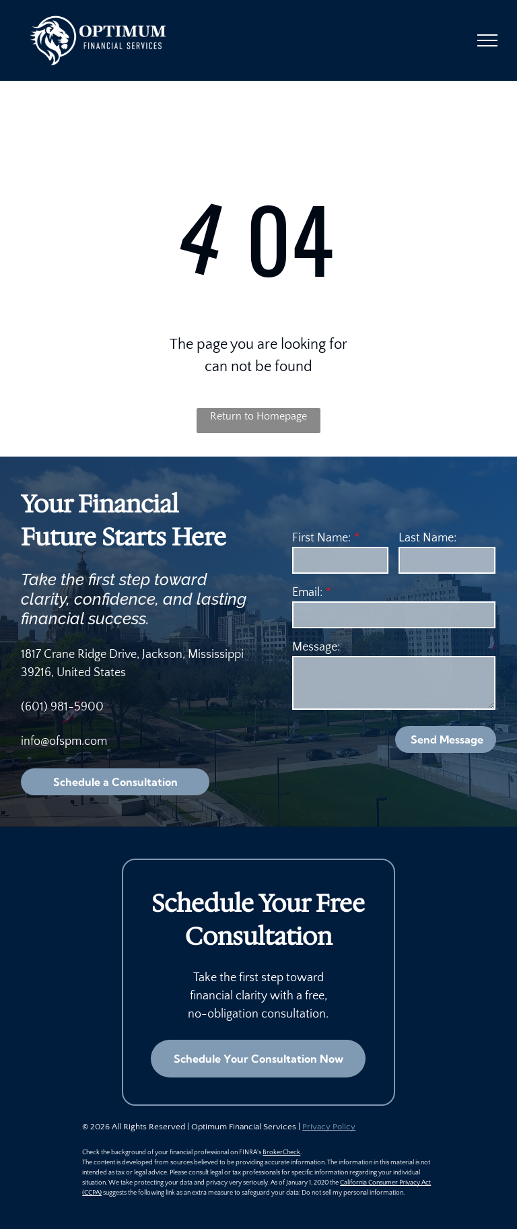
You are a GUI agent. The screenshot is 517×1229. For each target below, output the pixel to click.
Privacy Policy (328, 1126)
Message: (316, 647)
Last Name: (427, 538)
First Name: (321, 538)
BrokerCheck (281, 1152)
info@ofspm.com (64, 741)
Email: (307, 592)
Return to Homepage (258, 416)
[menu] (487, 40)
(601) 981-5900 (62, 707)
